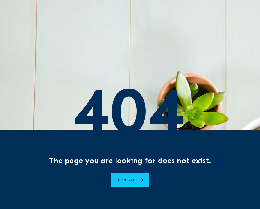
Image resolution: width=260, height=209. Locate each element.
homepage (131, 180)
